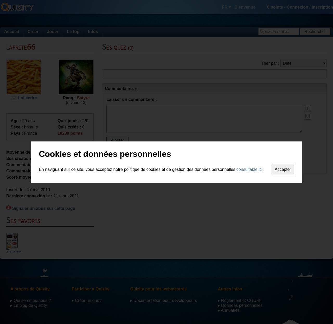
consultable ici (249, 169)
